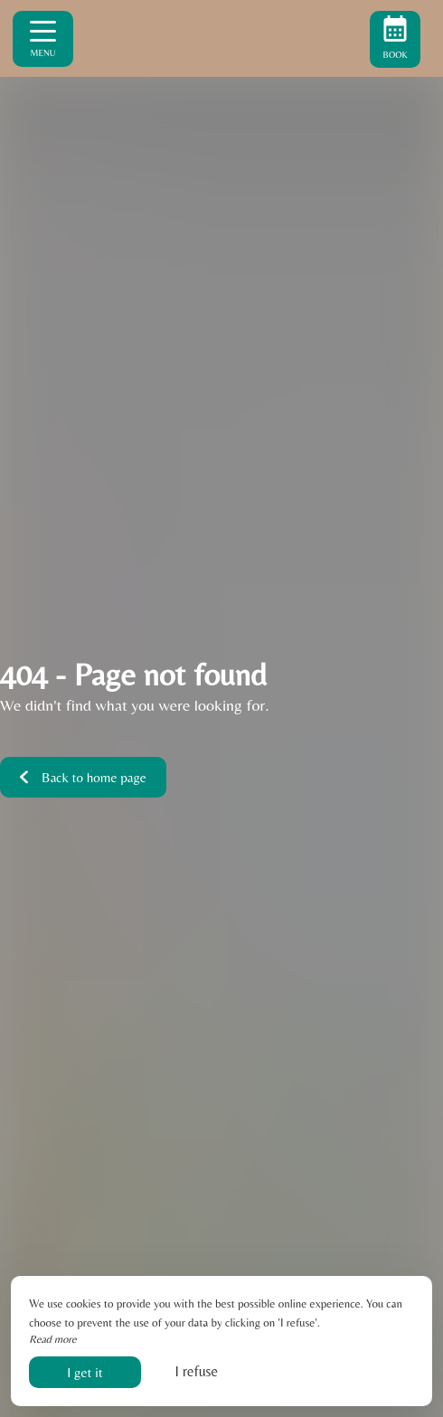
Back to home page (83, 777)
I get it (84, 1372)
